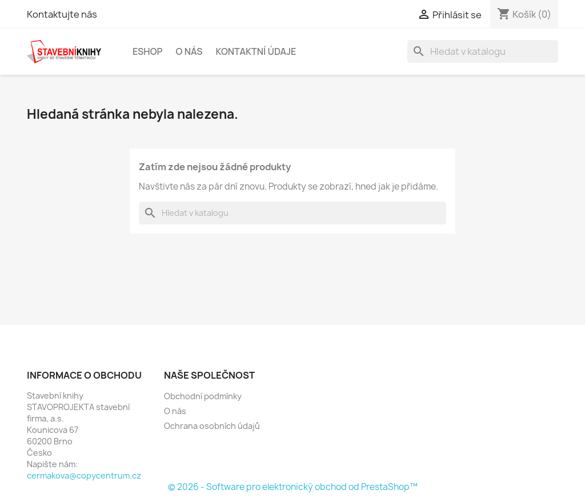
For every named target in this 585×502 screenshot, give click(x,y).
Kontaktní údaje (255, 51)
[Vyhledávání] (482, 51)
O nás (189, 51)
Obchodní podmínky (203, 396)
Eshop (148, 51)
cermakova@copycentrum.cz (84, 475)
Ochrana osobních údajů (212, 425)
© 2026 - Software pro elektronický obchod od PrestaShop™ (293, 487)
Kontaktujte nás (62, 14)
